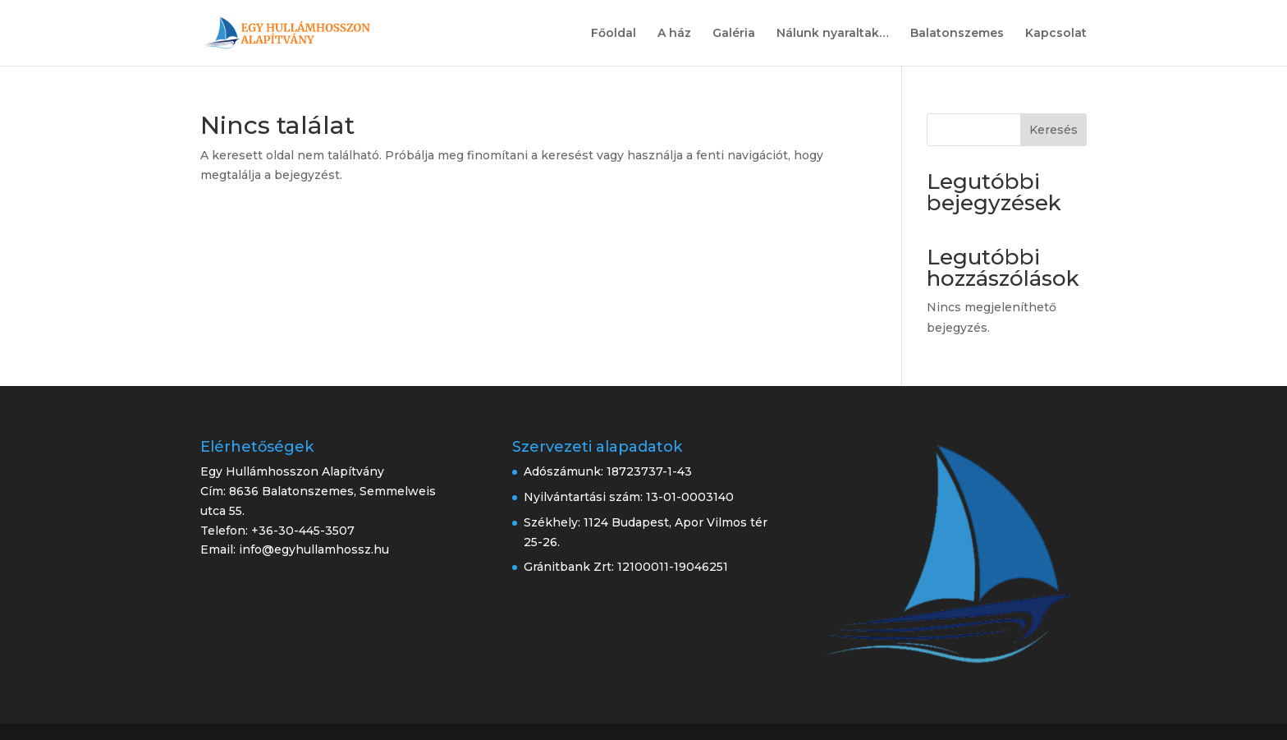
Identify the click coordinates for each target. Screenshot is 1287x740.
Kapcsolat (1056, 33)
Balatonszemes (957, 33)
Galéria (733, 33)
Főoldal (613, 33)
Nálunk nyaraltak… (832, 33)
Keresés (1053, 129)
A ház (674, 33)
